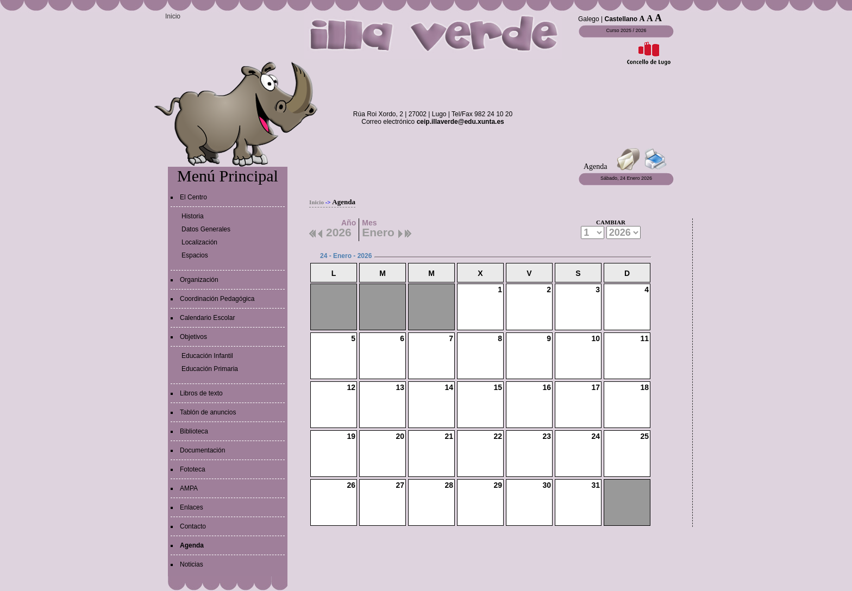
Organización (199, 280)
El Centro (193, 197)
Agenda (192, 545)
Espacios (194, 255)
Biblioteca (194, 431)
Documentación (202, 450)
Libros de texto (201, 393)
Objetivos (193, 337)
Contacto (193, 526)
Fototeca (192, 469)
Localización (199, 242)
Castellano (621, 19)
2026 (339, 231)
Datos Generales (205, 229)
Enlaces (191, 507)
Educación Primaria (209, 369)
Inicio (172, 16)
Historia (192, 216)
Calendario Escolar (207, 318)
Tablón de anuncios (208, 412)
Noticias (191, 564)
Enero (378, 231)
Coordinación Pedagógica (217, 299)
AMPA (189, 488)
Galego (588, 19)
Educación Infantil (207, 356)
